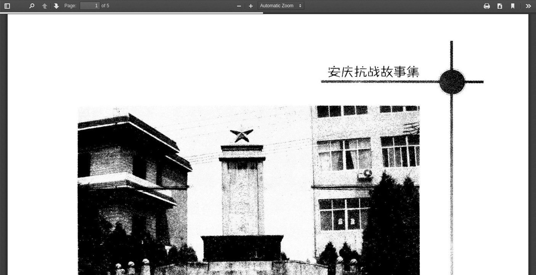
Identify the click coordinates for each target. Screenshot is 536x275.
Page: (70, 5)
